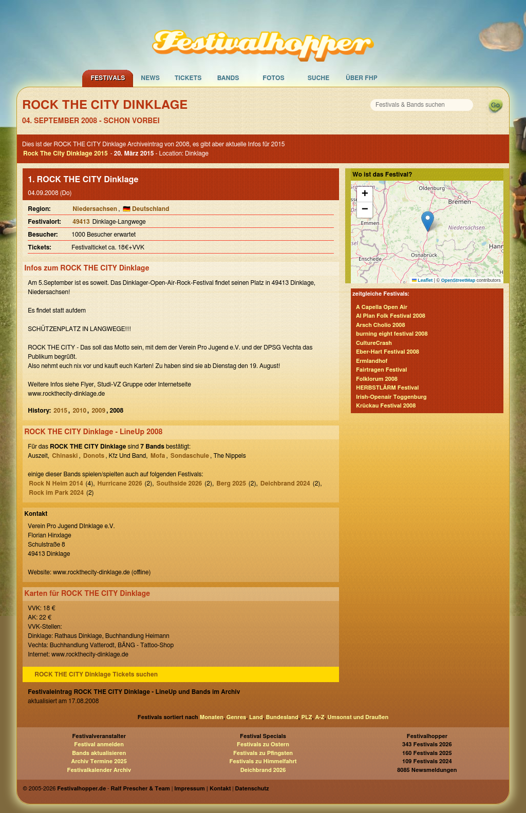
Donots (94, 456)
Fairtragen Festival (381, 370)
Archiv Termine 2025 (99, 761)
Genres (236, 717)
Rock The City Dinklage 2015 (65, 153)
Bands (228, 78)
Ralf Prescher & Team (140, 788)
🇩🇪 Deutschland (146, 209)
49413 (80, 222)
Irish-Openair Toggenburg (391, 397)
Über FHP (362, 78)
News (150, 78)
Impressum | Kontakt (202, 788)
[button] (427, 221)
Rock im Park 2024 (56, 493)
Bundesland (282, 717)
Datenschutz (252, 788)
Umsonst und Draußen (357, 717)
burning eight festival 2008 (392, 334)
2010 (79, 411)
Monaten (211, 717)
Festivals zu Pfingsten (263, 753)
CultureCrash (374, 343)
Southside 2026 (179, 483)
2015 (60, 411)
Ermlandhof (371, 361)
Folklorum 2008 (377, 379)
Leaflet (422, 280)
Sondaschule (190, 456)
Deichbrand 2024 (285, 483)
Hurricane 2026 (120, 483)
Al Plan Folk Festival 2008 (390, 316)
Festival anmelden (99, 744)
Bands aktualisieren (99, 753)
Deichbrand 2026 (263, 770)
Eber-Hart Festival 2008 (387, 352)
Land (256, 717)
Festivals (107, 78)
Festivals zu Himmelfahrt (262, 761)
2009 (98, 411)
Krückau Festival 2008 (386, 406)
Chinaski (65, 456)
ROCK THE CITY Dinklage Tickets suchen (96, 674)
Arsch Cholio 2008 (380, 325)
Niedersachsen (94, 209)
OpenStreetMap (458, 280)
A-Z (319, 717)
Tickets (188, 78)
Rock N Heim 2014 (56, 483)
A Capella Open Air (381, 307)
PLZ (307, 717)
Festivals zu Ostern (263, 744)
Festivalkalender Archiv (98, 770)
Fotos (273, 78)
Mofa (158, 456)
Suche (319, 78)
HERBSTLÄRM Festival (387, 388)
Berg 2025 (231, 483)
